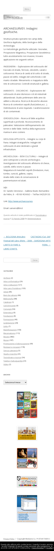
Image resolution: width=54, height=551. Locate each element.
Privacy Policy (8, 539)
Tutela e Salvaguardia (13, 361)
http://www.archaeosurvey (20, 201)
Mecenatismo (9, 333)
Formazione (8, 319)
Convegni (7, 309)
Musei (6, 340)
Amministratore (34, 218)
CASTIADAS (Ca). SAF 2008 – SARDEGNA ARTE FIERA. (39, 240)
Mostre (6, 336)
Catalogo (7, 302)
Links (5, 326)
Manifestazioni (10, 329)
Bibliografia (8, 298)
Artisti (5, 291)
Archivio (6, 278)
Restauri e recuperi (11, 347)
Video (5, 364)
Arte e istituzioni (10, 285)
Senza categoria (10, 350)
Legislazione (8, 323)
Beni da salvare (10, 295)
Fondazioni (8, 316)
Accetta (49, 548)
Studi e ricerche (10, 354)
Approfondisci (38, 548)
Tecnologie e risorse (12, 357)
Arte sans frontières (12, 288)
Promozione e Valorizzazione (16, 343)
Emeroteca (8, 312)
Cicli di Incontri (9, 305)
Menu (27, 9)
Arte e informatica (11, 281)
